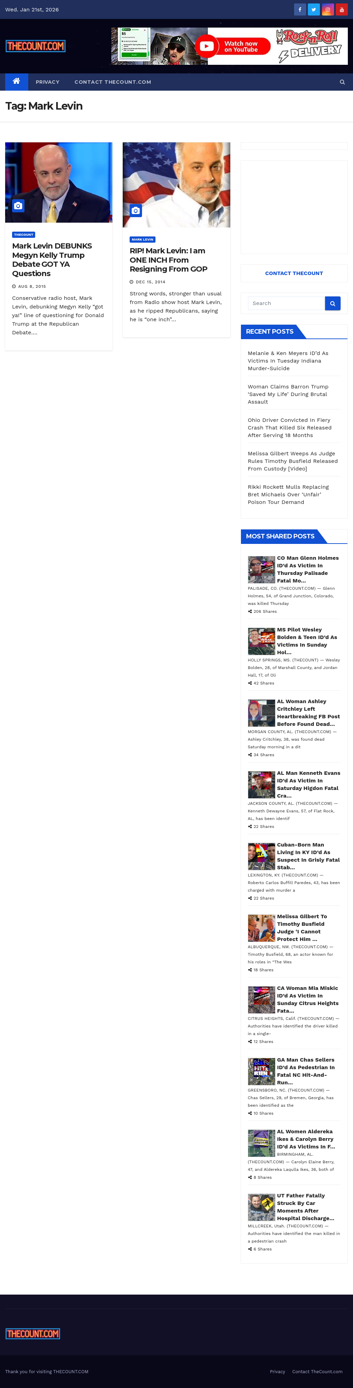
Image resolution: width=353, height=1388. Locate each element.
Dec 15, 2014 (150, 282)
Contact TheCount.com (112, 82)
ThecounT (23, 234)
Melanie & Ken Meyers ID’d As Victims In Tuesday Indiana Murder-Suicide (288, 361)
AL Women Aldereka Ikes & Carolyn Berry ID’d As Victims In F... (306, 1139)
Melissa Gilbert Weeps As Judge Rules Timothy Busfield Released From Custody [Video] (293, 461)
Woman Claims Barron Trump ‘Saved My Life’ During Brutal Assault (288, 394)
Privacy (48, 82)
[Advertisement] (294, 207)
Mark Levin (142, 239)
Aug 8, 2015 (32, 286)
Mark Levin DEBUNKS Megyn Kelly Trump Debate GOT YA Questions (52, 259)
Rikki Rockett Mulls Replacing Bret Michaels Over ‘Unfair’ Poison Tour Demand (288, 494)
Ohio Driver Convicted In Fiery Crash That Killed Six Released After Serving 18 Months (290, 427)
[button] (342, 82)
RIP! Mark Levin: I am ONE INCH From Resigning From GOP (168, 260)
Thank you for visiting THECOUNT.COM (47, 1371)
